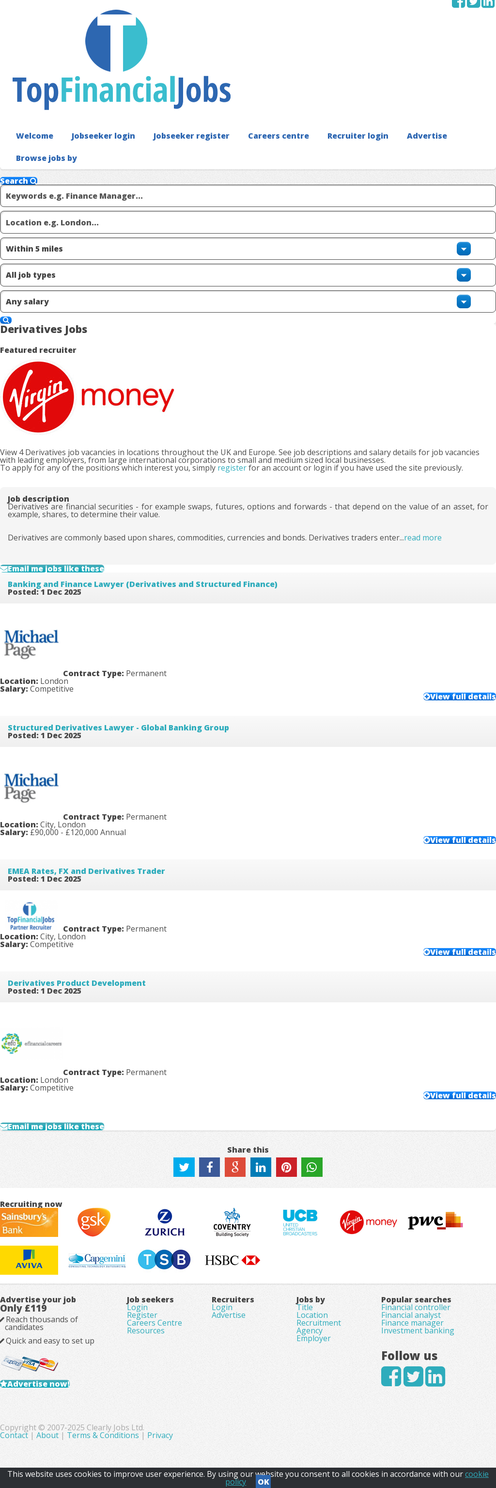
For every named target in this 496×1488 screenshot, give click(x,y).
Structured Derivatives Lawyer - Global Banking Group (134, 576)
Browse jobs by (43, 93)
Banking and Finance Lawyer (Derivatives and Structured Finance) (158, 462)
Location (312, 1273)
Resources (146, 1301)
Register (142, 1273)
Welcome (32, 72)
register (247, 277)
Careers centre (258, 72)
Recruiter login (333, 72)
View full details (373, 537)
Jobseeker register (178, 72)
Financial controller (415, 1260)
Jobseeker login (96, 72)
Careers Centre (154, 1287)
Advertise (397, 72)
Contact (177, 1434)
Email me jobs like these (82, 427)
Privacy (322, 1434)
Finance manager (412, 1287)
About (209, 1434)
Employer (313, 1314)
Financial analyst (411, 1273)
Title (304, 1260)
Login (137, 1260)
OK (263, 1478)
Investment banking (417, 1301)
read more (438, 384)
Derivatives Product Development (92, 806)
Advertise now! (54, 1363)
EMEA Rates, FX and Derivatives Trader (102, 691)
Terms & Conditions (265, 1434)
